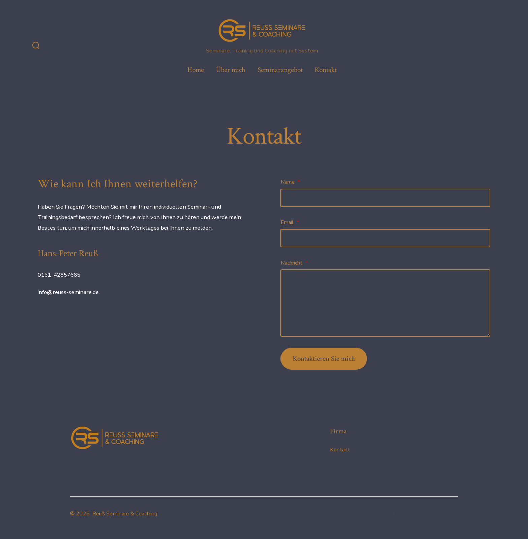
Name (290, 182)
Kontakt (326, 69)
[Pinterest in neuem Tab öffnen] (452, 513)
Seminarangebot (280, 69)
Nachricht (294, 263)
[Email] (385, 238)
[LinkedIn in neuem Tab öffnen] (439, 513)
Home (195, 69)
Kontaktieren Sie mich (324, 358)
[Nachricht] (385, 303)
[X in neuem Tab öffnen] (410, 513)
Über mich (230, 69)
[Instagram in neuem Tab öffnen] (425, 513)
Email (289, 222)
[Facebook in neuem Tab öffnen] (395, 513)
